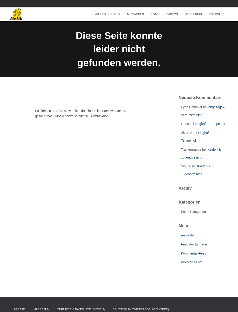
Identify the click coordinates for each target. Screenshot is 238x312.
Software (217, 14)
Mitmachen (135, 14)
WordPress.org (192, 262)
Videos (172, 14)
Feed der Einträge (194, 244)
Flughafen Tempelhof (210, 124)
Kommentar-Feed (193, 253)
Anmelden (188, 235)
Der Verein (193, 14)
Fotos (155, 14)
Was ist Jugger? (107, 14)
